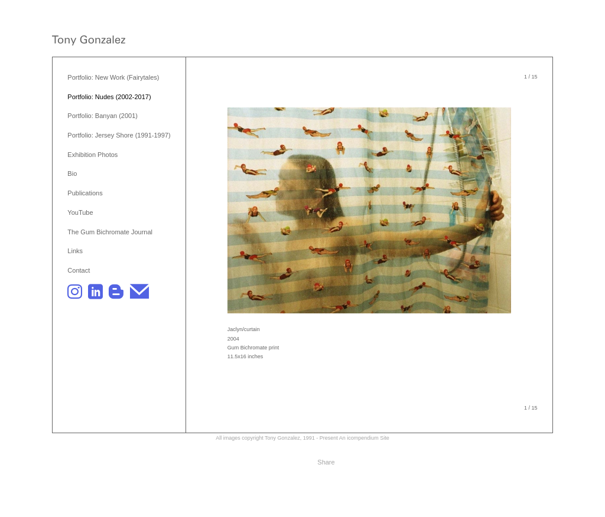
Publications (84, 193)
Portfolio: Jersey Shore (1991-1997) (118, 135)
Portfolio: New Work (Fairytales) (113, 77)
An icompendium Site (364, 438)
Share (325, 462)
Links (75, 250)
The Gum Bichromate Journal (109, 231)
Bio (72, 173)
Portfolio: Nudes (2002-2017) (109, 96)
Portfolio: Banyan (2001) (102, 115)
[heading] (88, 41)
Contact (78, 270)
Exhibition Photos (92, 154)
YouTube (80, 212)
